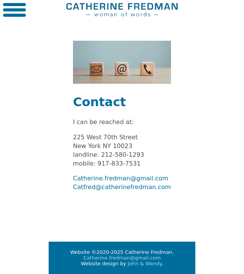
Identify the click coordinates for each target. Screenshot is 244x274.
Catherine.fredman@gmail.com (120, 178)
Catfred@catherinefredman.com (122, 187)
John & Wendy (145, 263)
